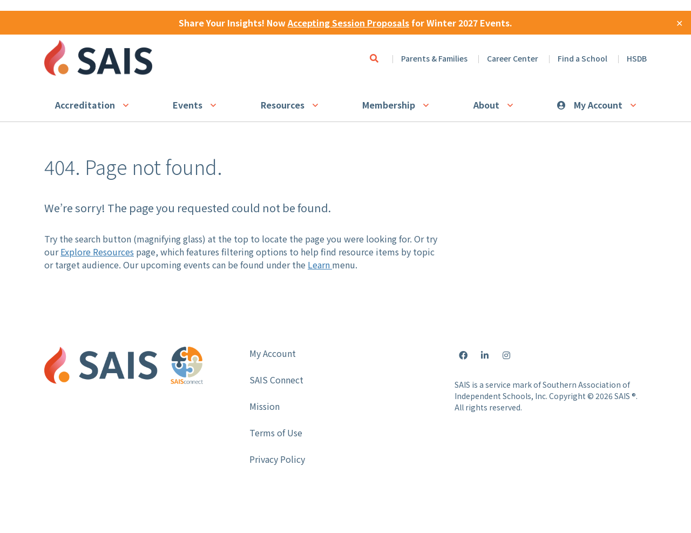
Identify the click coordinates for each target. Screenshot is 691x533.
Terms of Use (275, 432)
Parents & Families (434, 58)
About (486, 104)
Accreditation (85, 104)
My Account (598, 104)
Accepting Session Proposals (348, 22)
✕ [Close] (679, 22)
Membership (388, 104)
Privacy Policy (277, 459)
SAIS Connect (276, 379)
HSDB (637, 58)
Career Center (512, 58)
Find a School (582, 58)
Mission (264, 406)
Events (187, 104)
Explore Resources (97, 251)
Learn (320, 264)
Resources (282, 104)
